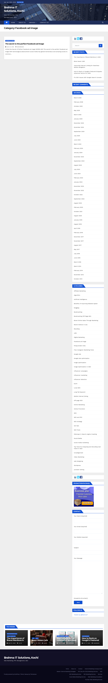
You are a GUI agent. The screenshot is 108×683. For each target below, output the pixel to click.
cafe (75, 333)
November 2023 (79, 156)
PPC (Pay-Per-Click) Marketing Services (88, 671)
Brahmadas (19, 46)
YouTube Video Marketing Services (93, 679)
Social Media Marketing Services (77, 677)
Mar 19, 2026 (11, 643)
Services (32, 22)
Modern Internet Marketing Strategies (66, 671)
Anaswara (70, 643)
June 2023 (77, 173)
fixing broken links (80, 345)
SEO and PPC (78, 417)
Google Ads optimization (81, 358)
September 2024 (79, 131)
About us (22, 22)
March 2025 (77, 114)
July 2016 (77, 253)
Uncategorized (78, 453)
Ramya (44, 643)
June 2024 (77, 140)
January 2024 (78, 152)
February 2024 (78, 148)
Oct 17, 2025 (86, 643)
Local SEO (77, 388)
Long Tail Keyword (79, 392)
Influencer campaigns (81, 371)
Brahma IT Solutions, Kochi (21, 657)
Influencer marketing (80, 375)
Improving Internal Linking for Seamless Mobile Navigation (66, 640)
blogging (76, 308)
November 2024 (79, 127)
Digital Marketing (79, 337)
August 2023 (78, 165)
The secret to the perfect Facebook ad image (24, 44)
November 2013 (79, 274)
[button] (102, 22)
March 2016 (77, 262)
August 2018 (78, 224)
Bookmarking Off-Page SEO (82, 316)
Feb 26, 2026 (36, 643)
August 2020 (78, 215)
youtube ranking (79, 469)
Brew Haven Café (79, 61)
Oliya (19, 643)
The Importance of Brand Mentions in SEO (87, 57)
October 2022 (78, 194)
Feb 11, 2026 (61, 643)
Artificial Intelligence (80, 299)
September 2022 (79, 199)
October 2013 (78, 279)
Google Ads (77, 354)
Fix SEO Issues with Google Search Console (87, 77)
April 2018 (77, 228)
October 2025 (78, 106)
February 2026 (78, 102)
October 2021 (78, 211)
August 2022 (78, 203)
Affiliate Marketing (79, 291)
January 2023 (78, 182)
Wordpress (77, 465)
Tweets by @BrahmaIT (81, 615)
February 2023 (78, 178)
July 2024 (77, 135)
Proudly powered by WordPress (12, 674)
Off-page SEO (78, 400)
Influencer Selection (80, 379)
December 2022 (79, 186)
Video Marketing (79, 457)
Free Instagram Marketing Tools (84, 350)
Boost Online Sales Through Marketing (86, 320)
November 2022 (79, 190)
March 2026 (77, 98)
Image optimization (80, 362)
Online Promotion (79, 409)
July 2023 (77, 169)
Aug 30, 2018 (10, 46)
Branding (76, 329)
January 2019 (78, 220)
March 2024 (77, 144)
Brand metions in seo (80, 324)
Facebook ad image (10, 40)
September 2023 (79, 161)
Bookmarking (78, 312)
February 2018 (78, 232)
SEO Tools (77, 430)
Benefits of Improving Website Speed (85, 303)
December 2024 (79, 123)
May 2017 (77, 249)
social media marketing (81, 442)
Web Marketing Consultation (95, 677)
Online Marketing (79, 404)
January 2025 (78, 119)
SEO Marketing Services (75, 674)
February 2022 (78, 207)
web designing (78, 461)
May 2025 (77, 110)
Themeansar (33, 674)
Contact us (44, 22)
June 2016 (77, 258)
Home (13, 22)
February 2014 (78, 270)
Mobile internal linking (81, 396)
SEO (75, 413)
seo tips (76, 425)
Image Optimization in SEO (82, 367)
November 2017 (79, 241)
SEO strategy (78, 421)
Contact (80, 668)
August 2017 (78, 245)
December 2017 (79, 237)
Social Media (78, 438)
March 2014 (77, 266)
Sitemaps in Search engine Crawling (85, 434)
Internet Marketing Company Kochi (93, 668)
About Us (73, 668)
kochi (75, 383)
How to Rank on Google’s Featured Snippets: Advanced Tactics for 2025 (91, 641)
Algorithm (77, 295)
